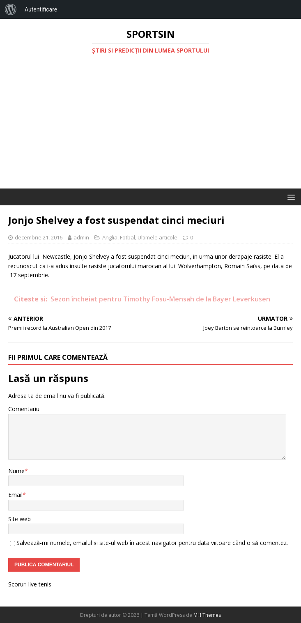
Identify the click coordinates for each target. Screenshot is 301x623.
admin (81, 237)
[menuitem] (10, 9)
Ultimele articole (157, 237)
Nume (16, 471)
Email (15, 495)
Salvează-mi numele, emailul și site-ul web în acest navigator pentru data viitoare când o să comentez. (152, 543)
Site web (19, 519)
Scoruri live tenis (29, 584)
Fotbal (127, 237)
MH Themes (207, 615)
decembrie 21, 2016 (38, 237)
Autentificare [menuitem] (41, 9)
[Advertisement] (150, 126)
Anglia (109, 237)
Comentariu (23, 409)
